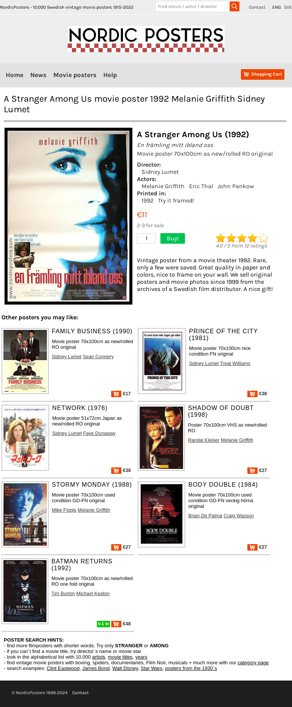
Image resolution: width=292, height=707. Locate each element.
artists (98, 657)
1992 (147, 200)
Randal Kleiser (203, 440)
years (141, 657)
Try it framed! (176, 200)
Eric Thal (201, 186)
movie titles (120, 657)
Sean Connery (98, 356)
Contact (257, 7)
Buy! (173, 238)
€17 (121, 393)
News (38, 75)
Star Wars (151, 668)
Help (110, 75)
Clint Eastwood (63, 668)
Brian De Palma (205, 515)
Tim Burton (63, 593)
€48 (121, 624)
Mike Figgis (64, 510)
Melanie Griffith (163, 186)
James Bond (95, 668)
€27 (257, 470)
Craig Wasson (239, 515)
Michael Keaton (93, 593)
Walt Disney (125, 668)
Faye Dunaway (99, 433)
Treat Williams (235, 363)
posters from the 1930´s (191, 668)
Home (14, 75)
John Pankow (235, 186)
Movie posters (74, 75)
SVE (288, 7)
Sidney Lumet (160, 171)
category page (253, 662)
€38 (257, 393)
